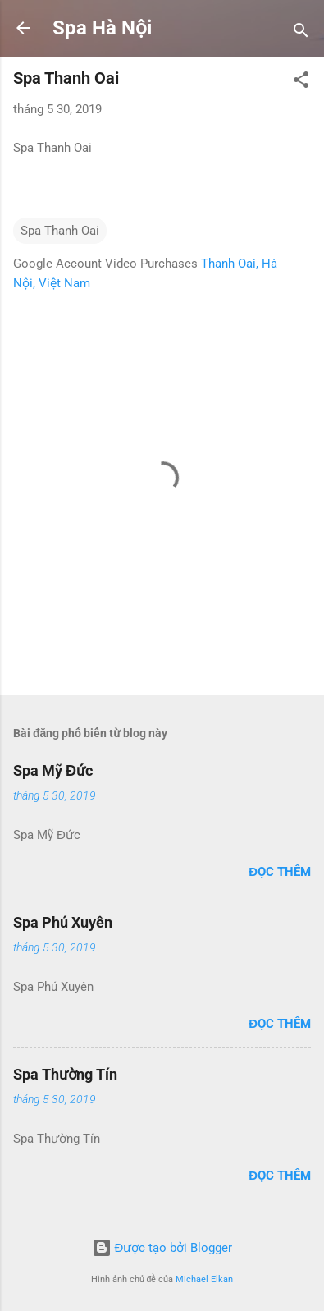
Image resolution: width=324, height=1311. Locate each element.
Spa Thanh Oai (60, 230)
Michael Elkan (204, 1279)
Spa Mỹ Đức (53, 770)
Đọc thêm (280, 871)
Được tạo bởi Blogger (162, 1247)
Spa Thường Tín (65, 1074)
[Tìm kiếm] (301, 33)
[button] (301, 82)
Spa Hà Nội (102, 27)
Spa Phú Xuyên (62, 922)
